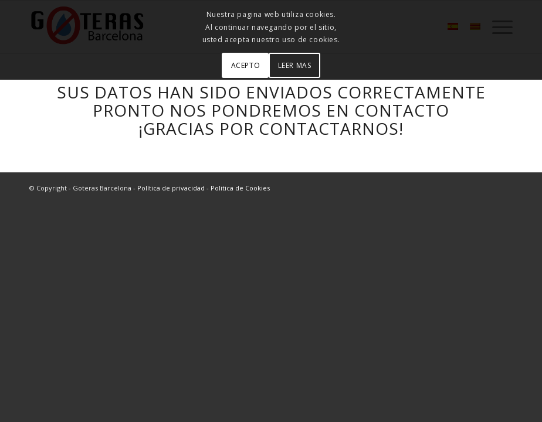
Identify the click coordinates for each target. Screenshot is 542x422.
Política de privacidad (171, 187)
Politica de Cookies (240, 187)
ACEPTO (245, 65)
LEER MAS (294, 65)
